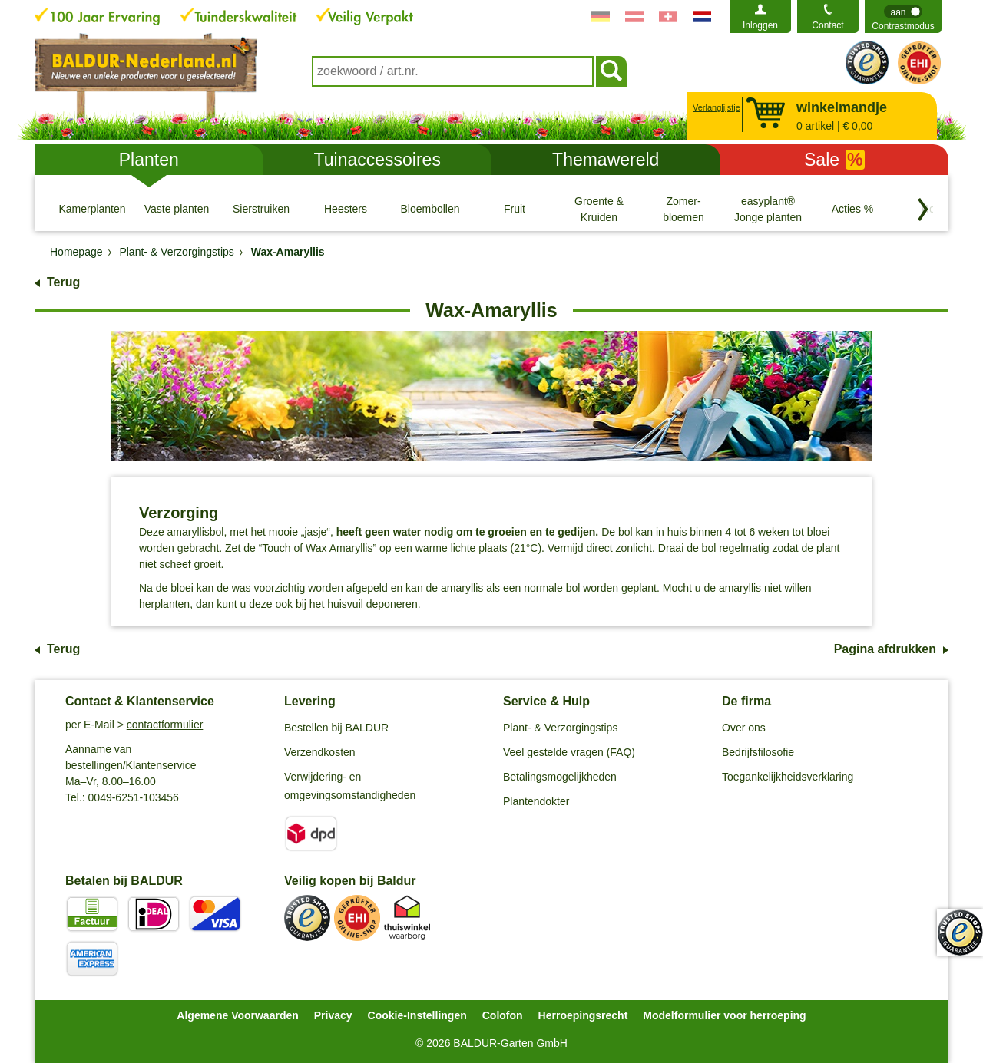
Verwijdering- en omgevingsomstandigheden (349, 786)
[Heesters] (345, 208)
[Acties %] (852, 208)
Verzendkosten (320, 752)
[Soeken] (611, 71)
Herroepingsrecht (583, 1015)
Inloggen (760, 25)
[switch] (903, 16)
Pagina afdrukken (885, 648)
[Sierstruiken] (261, 208)
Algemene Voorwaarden (237, 1015)
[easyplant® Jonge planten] (768, 208)
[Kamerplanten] (92, 208)
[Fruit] (514, 208)
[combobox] (453, 71)
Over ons (744, 727)
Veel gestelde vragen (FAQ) (569, 752)
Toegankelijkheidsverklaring (787, 777)
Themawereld (605, 160)
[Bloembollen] (430, 208)
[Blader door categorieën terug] (923, 209)
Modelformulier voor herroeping (724, 1015)
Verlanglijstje (714, 107)
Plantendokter (536, 801)
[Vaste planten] (176, 208)
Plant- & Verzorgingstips (560, 727)
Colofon (502, 1015)
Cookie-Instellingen (417, 1015)
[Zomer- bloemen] (683, 208)
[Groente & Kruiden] (599, 208)
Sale (834, 160)
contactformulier (165, 724)
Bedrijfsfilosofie (758, 752)
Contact (827, 25)
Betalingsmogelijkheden (560, 777)
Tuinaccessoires (377, 160)
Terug (63, 282)
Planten (149, 160)
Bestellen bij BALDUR (336, 727)
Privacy (333, 1015)
